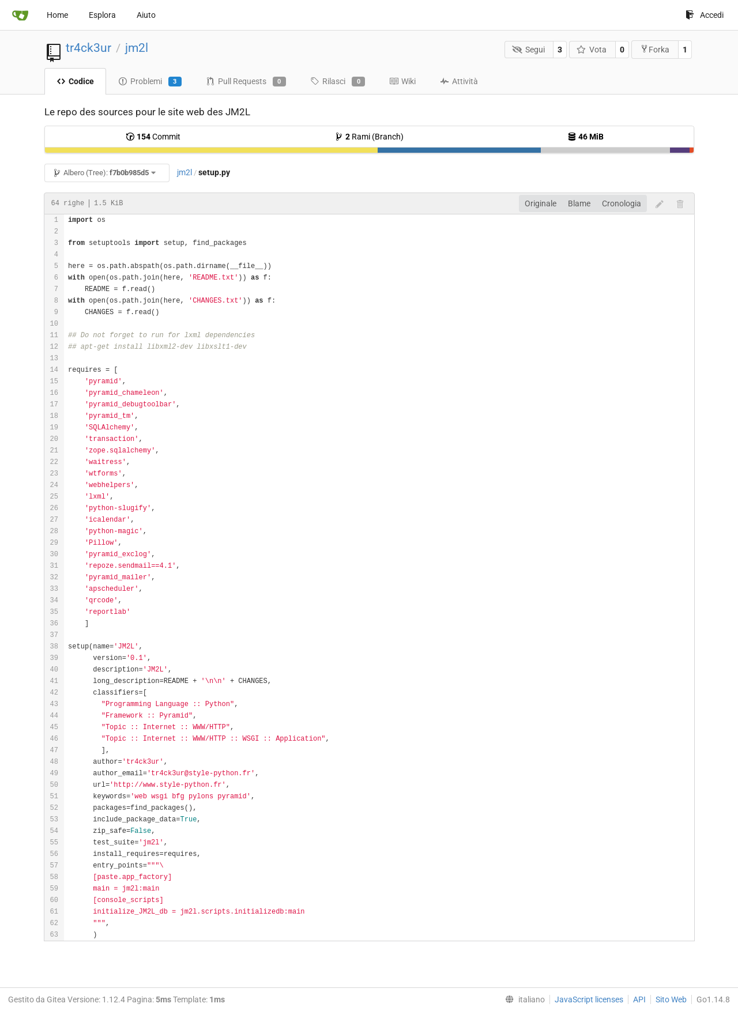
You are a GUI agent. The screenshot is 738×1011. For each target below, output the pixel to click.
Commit (153, 136)
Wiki (402, 81)
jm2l (136, 48)
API (639, 999)
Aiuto (146, 15)
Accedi (704, 15)
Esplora (102, 15)
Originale (540, 203)
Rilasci (337, 82)
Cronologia (621, 203)
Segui (528, 49)
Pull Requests (246, 82)
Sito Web (671, 999)
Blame (579, 203)
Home (57, 15)
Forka (654, 49)
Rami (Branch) (369, 136)
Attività (459, 81)
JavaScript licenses (589, 999)
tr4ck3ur (88, 48)
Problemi (150, 82)
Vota (592, 49)
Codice (75, 81)
